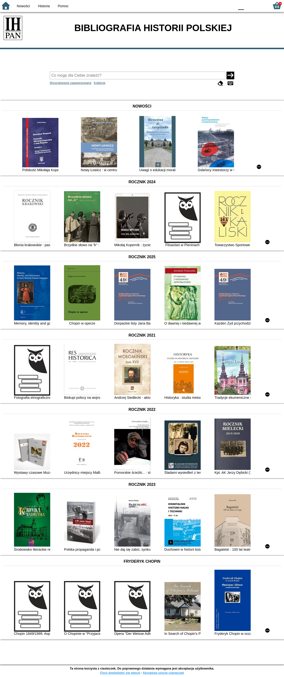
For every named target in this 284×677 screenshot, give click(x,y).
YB (219, 5)
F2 (260, 5)
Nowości (23, 6)
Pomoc (63, 6)
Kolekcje (99, 83)
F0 (241, 5)
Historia (44, 6)
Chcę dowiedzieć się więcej (120, 673)
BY (229, 5)
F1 (249, 5)
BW (210, 5)
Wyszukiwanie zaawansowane (71, 83)
